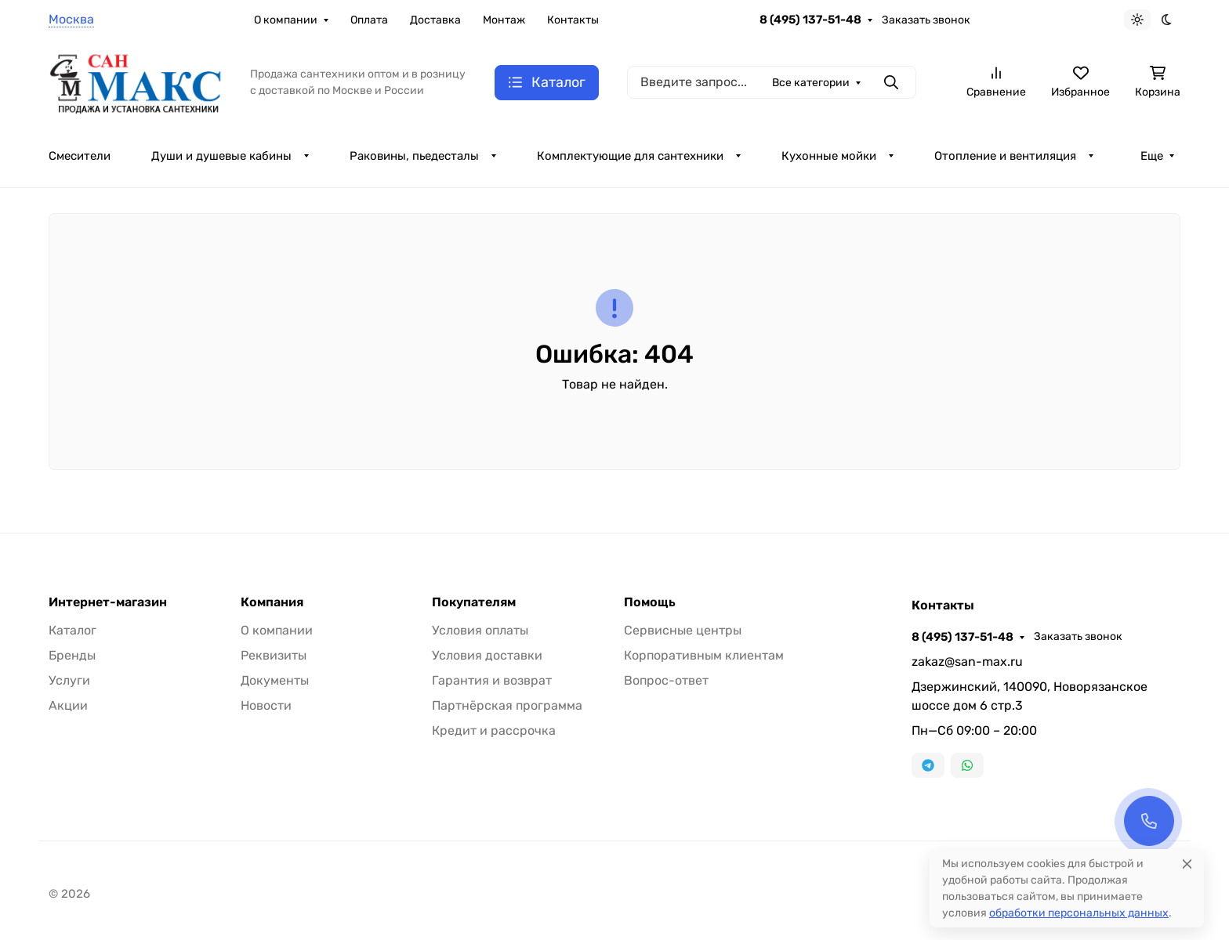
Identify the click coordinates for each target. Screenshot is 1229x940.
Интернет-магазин (108, 602)
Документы (275, 680)
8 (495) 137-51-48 (810, 20)
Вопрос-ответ (666, 680)
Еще (1151, 156)
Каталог (72, 630)
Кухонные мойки (828, 156)
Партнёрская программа (507, 705)
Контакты (573, 20)
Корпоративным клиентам (704, 655)
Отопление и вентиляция (1005, 156)
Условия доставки (487, 655)
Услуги (69, 680)
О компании (285, 20)
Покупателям (474, 602)
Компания (272, 602)
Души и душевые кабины (221, 156)
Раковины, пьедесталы (414, 156)
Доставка (435, 20)
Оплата (369, 20)
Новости (266, 705)
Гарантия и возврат (492, 680)
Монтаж (504, 20)
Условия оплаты (480, 630)
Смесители (80, 156)
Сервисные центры (682, 630)
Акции (68, 705)
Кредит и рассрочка (494, 730)
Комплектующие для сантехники (630, 156)
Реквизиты (273, 655)
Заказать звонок (926, 20)
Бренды (72, 655)
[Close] (1187, 863)
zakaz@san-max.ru (967, 661)
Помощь (650, 602)
